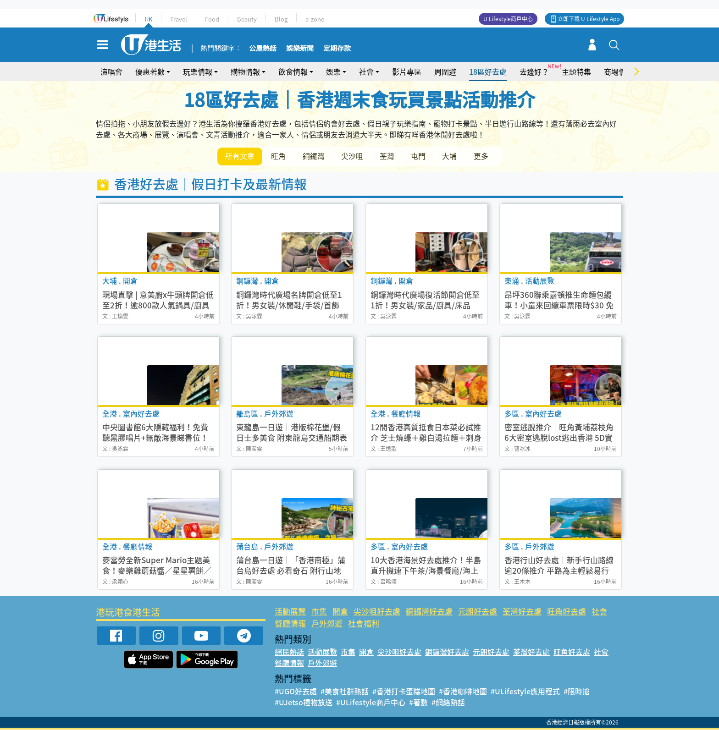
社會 (366, 71)
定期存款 (337, 48)
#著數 (418, 702)
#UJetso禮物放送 (303, 702)
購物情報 (245, 71)
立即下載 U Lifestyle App (588, 19)
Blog (281, 19)
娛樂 (333, 71)
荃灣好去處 (522, 611)
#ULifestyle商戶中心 (370, 702)
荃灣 (390, 156)
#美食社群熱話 (345, 691)
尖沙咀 (355, 156)
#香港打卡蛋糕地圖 (403, 691)
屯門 (422, 156)
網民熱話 (289, 652)
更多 (487, 156)
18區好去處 (488, 71)
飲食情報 (293, 71)
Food (212, 19)
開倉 (340, 611)
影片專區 (406, 71)
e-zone (314, 19)
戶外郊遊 (327, 623)
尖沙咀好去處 (377, 611)
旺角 (279, 156)
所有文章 (240, 156)
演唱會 (111, 71)
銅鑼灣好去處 (429, 611)
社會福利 (363, 623)
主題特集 (576, 71)
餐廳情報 (290, 623)
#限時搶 (577, 691)
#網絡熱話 (448, 702)
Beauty (247, 19)
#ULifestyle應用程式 (525, 691)
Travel (178, 19)
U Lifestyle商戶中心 (508, 19)
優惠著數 (150, 71)
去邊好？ (534, 71)
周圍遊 (445, 71)
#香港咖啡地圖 (463, 691)
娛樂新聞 (300, 48)
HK (148, 19)
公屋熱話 (263, 48)
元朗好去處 (477, 611)
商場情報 (618, 71)
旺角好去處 (566, 611)
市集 (319, 611)
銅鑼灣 (315, 156)
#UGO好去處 (296, 691)
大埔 (455, 156)
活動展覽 (290, 611)
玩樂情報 (197, 71)
